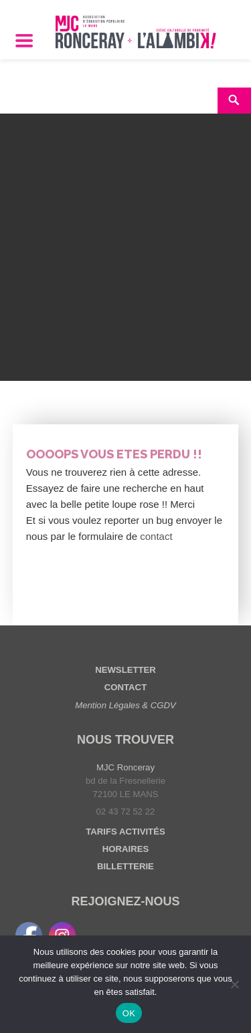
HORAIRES (125, 849)
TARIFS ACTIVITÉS (125, 832)
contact (156, 536)
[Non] (234, 984)
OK (128, 1013)
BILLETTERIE (125, 866)
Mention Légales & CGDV (125, 705)
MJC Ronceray (125, 767)
